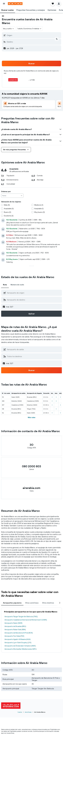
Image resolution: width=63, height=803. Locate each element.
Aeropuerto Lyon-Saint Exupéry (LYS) (18, 642)
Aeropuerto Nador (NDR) (13, 623)
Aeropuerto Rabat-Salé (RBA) (15, 629)
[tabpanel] (31, 630)
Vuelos (20, 712)
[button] (4, 3)
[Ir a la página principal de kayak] (15, 3)
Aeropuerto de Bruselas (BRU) (15, 626)
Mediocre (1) (38, 205)
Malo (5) (7, 205)
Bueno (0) (7, 212)
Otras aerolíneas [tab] (31, 603)
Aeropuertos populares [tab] (12, 603)
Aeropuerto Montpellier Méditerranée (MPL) (21, 649)
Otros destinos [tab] (48, 603)
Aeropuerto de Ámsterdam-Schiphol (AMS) (20, 646)
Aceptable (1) (38, 208)
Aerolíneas (28, 712)
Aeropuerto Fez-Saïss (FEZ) (14, 636)
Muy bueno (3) (39, 212)
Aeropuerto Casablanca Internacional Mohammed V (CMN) (26, 620)
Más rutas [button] (31, 417)
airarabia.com (31, 488)
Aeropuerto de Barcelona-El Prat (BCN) (19, 633)
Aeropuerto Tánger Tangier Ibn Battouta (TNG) (21, 616)
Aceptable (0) (9, 208)
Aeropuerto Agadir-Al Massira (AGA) (17, 639)
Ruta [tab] (5, 285)
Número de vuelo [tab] (17, 285)
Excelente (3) (8, 216)
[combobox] (12, 196)
